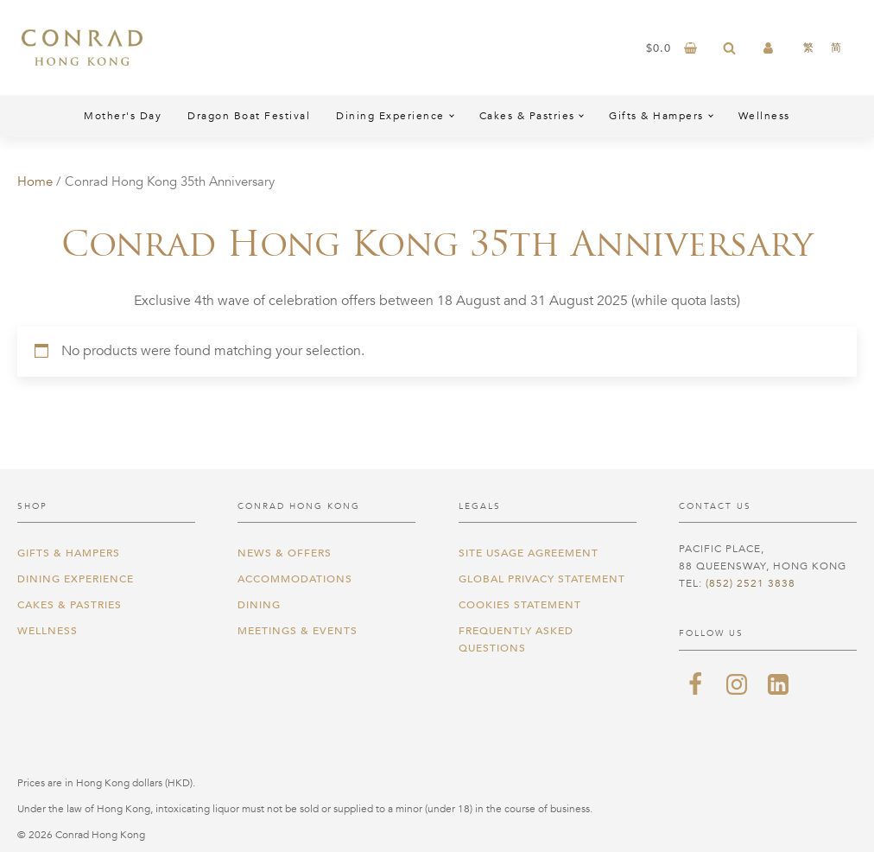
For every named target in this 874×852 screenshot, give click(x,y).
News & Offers (285, 553)
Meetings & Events (298, 631)
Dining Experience (390, 116)
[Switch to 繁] (808, 47)
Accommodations (295, 579)
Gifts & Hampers (656, 116)
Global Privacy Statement (542, 579)
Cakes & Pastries (527, 116)
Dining (259, 605)
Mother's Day (123, 116)
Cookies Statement (520, 605)
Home (35, 181)
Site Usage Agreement (528, 553)
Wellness (764, 116)
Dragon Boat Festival (248, 116)
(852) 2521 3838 (750, 583)
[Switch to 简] (836, 47)
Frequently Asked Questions (516, 639)
